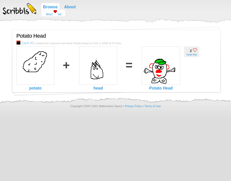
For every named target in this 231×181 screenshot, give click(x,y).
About (70, 7)
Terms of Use (152, 106)
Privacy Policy (133, 106)
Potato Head (161, 68)
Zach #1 (25, 43)
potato (35, 68)
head (98, 68)
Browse (50, 7)
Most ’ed (51, 13)
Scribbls (19, 9)
